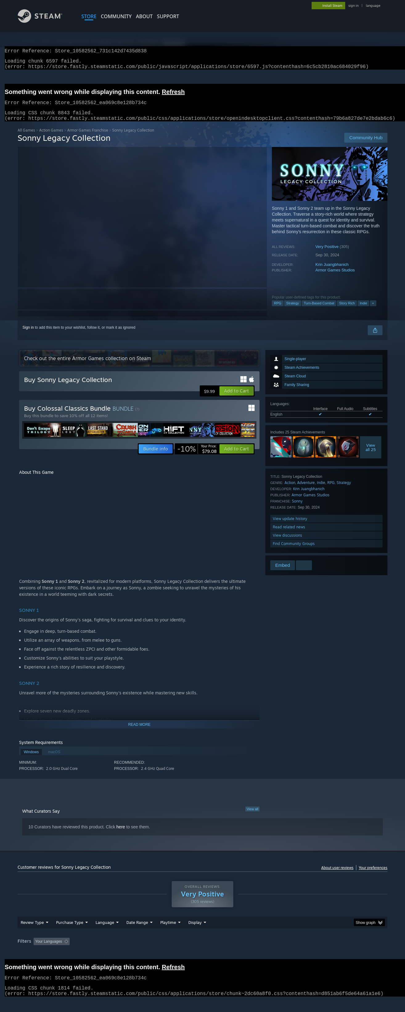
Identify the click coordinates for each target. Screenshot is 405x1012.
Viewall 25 (371, 454)
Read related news (289, 534)
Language (105, 934)
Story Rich (347, 310)
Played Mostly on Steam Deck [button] (202, 953)
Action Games (51, 137)
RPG (277, 310)
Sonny (297, 508)
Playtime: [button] (158, 953)
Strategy (292, 310)
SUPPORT (168, 16)
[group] (202, 953)
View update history (290, 526)
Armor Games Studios (335, 277)
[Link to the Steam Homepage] (45, 21)
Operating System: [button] (254, 953)
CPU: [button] (286, 953)
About (144, 16)
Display (195, 934)
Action (289, 490)
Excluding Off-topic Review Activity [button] (111, 953)
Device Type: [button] (333, 953)
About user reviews (337, 875)
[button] (236, 398)
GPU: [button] (306, 953)
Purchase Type (69, 934)
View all (252, 816)
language (373, 5)
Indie (363, 310)
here (121, 834)
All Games (26, 137)
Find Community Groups (294, 551)
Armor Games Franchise (87, 137)
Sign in (28, 335)
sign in (353, 5)
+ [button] (373, 310)
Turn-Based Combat (319, 310)
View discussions (287, 542)
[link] (197, 456)
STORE (88, 16)
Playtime (168, 934)
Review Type (32, 934)
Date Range (137, 934)
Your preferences (373, 875)
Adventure (306, 490)
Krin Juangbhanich (332, 272)
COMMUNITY (116, 16)
